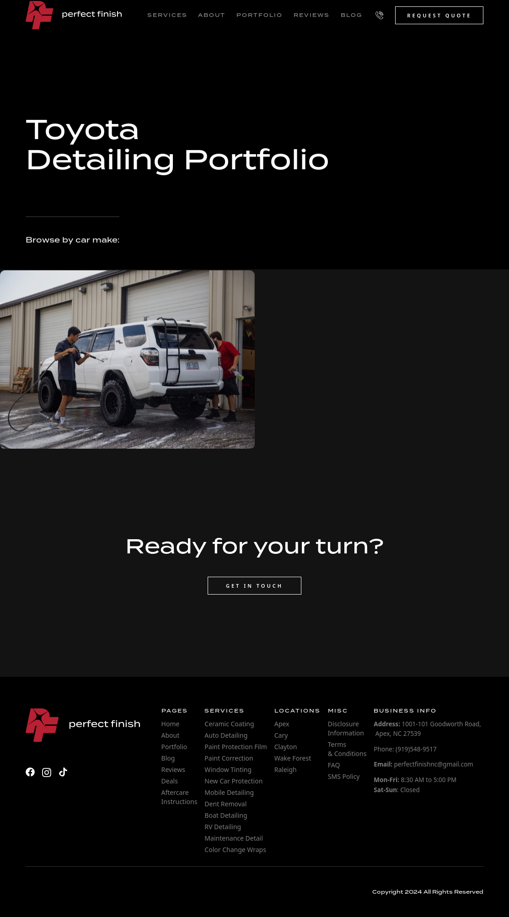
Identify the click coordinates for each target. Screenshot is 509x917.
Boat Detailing (225, 815)
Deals (169, 781)
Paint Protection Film (235, 746)
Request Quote (439, 15)
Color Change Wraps (235, 849)
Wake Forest (292, 758)
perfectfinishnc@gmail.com (423, 764)
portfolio (259, 15)
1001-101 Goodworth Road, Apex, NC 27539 (427, 729)
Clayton (285, 746)
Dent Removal (225, 803)
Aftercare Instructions (179, 797)
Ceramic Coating (229, 723)
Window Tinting (228, 769)
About (170, 735)
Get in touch (254, 585)
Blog (168, 758)
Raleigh (285, 769)
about (211, 15)
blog (351, 15)
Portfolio (174, 746)
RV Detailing (222, 826)
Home (170, 723)
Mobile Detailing (229, 792)
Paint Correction (228, 758)
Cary (281, 735)
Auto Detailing (225, 735)
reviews (312, 15)
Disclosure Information (346, 728)
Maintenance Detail (233, 838)
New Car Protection (233, 781)
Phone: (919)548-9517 (405, 749)
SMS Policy (344, 776)
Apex (281, 723)
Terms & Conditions (347, 749)
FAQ (334, 765)
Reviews (173, 769)
